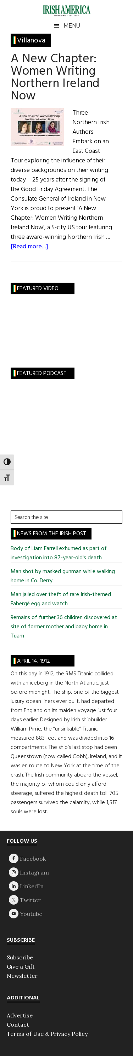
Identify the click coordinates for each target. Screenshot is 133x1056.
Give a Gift (21, 966)
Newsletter (22, 975)
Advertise (20, 1015)
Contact (18, 1024)
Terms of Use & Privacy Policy (47, 1033)
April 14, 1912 (33, 661)
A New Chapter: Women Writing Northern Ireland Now (55, 77)
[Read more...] (29, 247)
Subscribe (20, 957)
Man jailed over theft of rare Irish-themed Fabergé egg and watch (61, 599)
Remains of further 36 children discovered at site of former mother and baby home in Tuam (64, 627)
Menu (71, 25)
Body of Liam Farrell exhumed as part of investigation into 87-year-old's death (59, 553)
